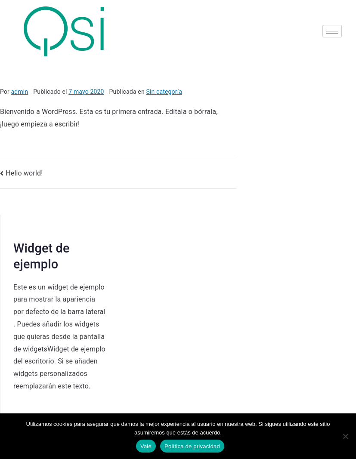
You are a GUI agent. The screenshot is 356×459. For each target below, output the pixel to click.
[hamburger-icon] (332, 31)
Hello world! (24, 173)
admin (19, 91)
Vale (146, 446)
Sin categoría (164, 91)
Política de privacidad (192, 446)
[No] (345, 436)
